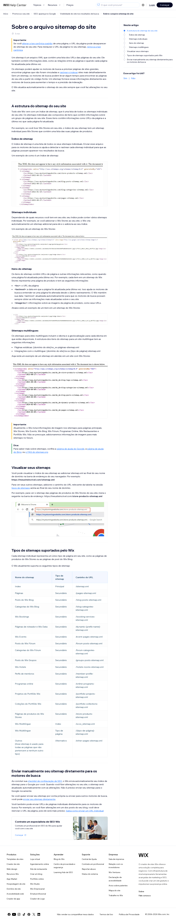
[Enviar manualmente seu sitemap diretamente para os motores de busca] (148, 60)
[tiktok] (23, 914)
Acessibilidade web (15, 894)
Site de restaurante (38, 869)
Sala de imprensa (116, 859)
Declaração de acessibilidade (115, 879)
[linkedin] (38, 914)
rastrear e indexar (69, 72)
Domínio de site (14, 889)
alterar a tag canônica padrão (37, 43)
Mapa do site (114, 890)
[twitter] (33, 914)
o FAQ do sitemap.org (37, 452)
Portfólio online (37, 879)
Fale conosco (145, 895)
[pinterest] (28, 914)
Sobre (141, 891)
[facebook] (9, 914)
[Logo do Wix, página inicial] (143, 855)
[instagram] (18, 914)
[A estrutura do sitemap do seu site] (148, 30)
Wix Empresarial (37, 889)
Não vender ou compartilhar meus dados (75, 914)
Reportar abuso (89, 869)
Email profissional (38, 894)
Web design (12, 869)
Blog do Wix (59, 859)
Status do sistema (90, 874)
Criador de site (13, 864)
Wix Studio (35, 884)
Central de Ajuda (89, 859)
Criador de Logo (37, 898)
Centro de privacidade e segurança (64, 866)
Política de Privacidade (129, 914)
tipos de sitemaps (21, 488)
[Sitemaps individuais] (148, 39)
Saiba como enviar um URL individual (85, 810)
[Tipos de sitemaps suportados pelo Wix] (148, 55)
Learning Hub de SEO (63, 872)
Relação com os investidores (116, 866)
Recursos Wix (13, 874)
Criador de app (13, 898)
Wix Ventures (114, 872)
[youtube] (14, 914)
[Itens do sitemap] (148, 43)
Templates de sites (15, 859)
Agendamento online (39, 864)
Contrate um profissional (93, 864)
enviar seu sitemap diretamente (39, 799)
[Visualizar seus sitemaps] (148, 51)
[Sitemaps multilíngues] (148, 47)
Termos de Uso (106, 914)
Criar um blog (36, 874)
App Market (12, 879)
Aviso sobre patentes (118, 885)
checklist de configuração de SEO (45, 781)
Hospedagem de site (16, 884)
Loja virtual (35, 859)
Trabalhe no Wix (116, 895)
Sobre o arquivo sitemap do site (118, 14)
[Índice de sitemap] (148, 35)
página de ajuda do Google (70, 448)
